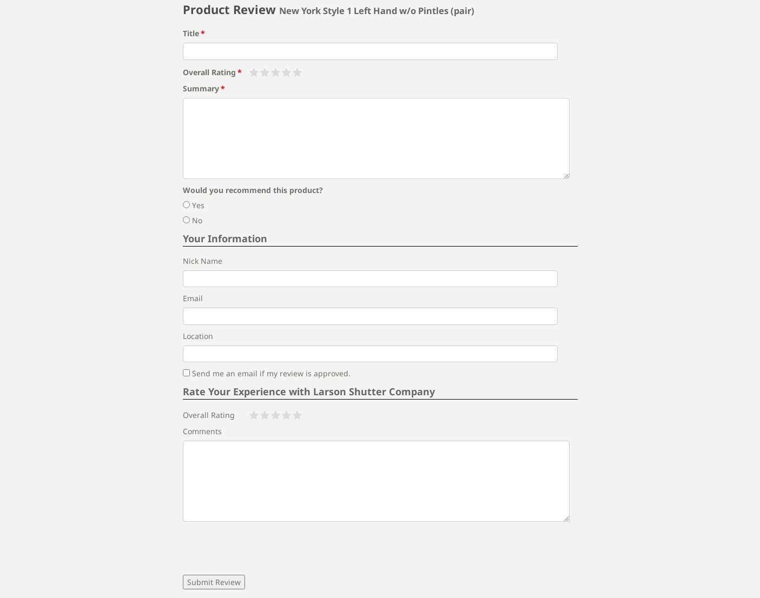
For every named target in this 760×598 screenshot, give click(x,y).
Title (191, 33)
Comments (202, 431)
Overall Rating (209, 72)
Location (198, 336)
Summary (201, 88)
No (192, 220)
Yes (193, 205)
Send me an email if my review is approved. (267, 373)
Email (193, 298)
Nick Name (202, 261)
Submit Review (214, 582)
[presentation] (265, 548)
